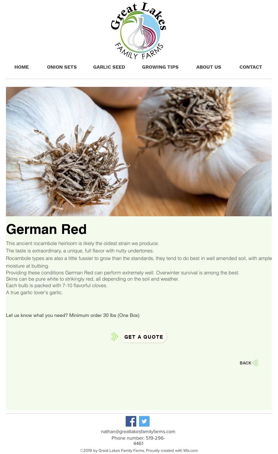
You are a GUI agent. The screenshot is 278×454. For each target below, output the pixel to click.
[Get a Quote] (144, 336)
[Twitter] (144, 421)
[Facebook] (131, 421)
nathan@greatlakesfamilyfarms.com (138, 431)
